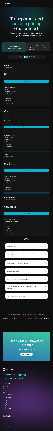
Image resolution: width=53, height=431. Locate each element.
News (4, 390)
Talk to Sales (26, 213)
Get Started (26, 81)
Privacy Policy (6, 423)
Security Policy (6, 425)
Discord (5, 413)
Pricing (4, 388)
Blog (4, 392)
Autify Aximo (6, 400)
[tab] (14, 47)
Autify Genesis (7, 404)
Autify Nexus (6, 402)
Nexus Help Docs (7, 394)
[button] (48, 3)
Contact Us (6, 419)
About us (5, 386)
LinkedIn (5, 411)
